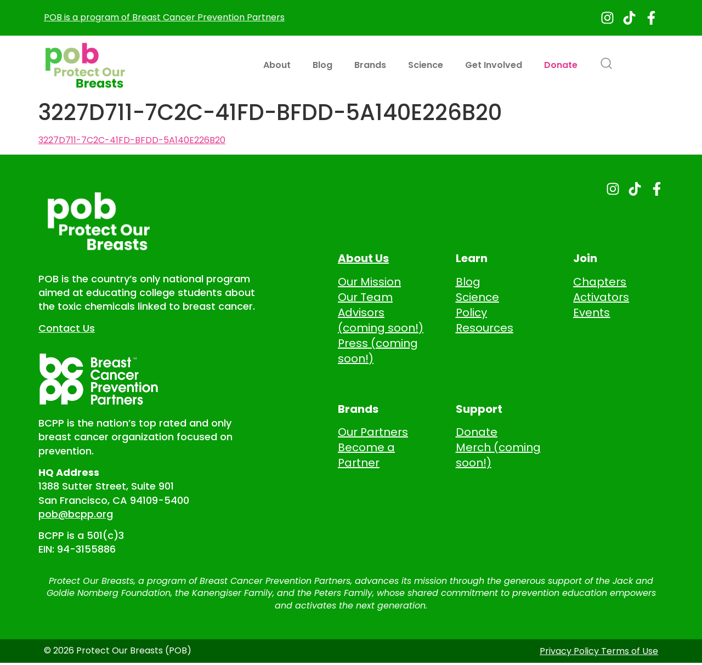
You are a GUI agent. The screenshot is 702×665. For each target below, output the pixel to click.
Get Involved (493, 65)
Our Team (365, 297)
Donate (561, 65)
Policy (471, 312)
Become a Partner (366, 455)
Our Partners (373, 432)
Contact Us (66, 328)
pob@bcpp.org (75, 514)
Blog (322, 65)
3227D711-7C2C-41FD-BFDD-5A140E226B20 (131, 140)
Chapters (599, 281)
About (277, 65)
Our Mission (369, 281)
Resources (484, 328)
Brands (370, 65)
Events (591, 312)
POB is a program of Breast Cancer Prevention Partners (164, 17)
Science (425, 65)
